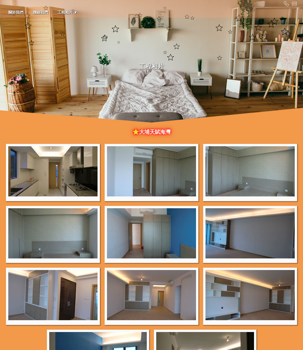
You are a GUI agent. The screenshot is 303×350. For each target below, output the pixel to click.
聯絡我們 (40, 12)
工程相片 (65, 12)
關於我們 (15, 12)
